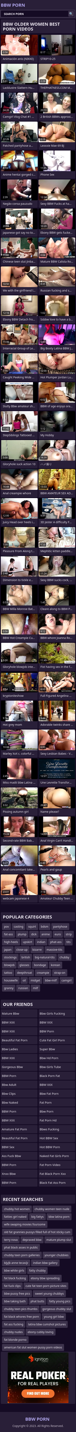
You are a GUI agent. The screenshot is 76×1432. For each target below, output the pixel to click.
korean (55, 965)
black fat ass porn (53, 1183)
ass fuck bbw (11, 1156)
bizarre (37, 949)
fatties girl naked (15, 1217)
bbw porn (47, 1111)
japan (8, 949)
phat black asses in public (21, 1247)
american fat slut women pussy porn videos (33, 1347)
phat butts (37, 1301)
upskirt (27, 942)
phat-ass (56, 942)
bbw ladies (10, 1049)
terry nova (11, 1240)
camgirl (67, 980)
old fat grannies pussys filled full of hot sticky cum (37, 1232)
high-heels (11, 942)
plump (22, 934)
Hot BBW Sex (49, 1138)
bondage (40, 965)
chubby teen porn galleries (22, 1255)
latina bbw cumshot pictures (47, 1324)
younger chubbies (57, 1255)
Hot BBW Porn (50, 1147)
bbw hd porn (49, 1058)
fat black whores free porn (21, 1317)
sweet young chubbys (49, 1293)
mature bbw (10, 1013)
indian (41, 942)
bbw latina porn (59, 1217)
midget (35, 980)
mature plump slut (58, 1240)
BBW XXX (8, 1022)
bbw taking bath (15, 1301)
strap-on (59, 973)
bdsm (44, 926)
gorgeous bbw (12, 1067)
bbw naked (10, 1102)
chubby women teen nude (52, 1209)
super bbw (47, 1049)
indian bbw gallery (45, 1263)
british (25, 957)
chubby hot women (17, 1209)
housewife (11, 980)
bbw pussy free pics (17, 1293)
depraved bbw (32, 1240)
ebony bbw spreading (45, 1278)
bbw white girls (14, 1270)
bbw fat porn (49, 1094)
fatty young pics (59, 1301)
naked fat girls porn (54, 1156)
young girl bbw (54, 1317)
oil (24, 980)
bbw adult (9, 1085)
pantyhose (60, 926)
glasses (24, 965)
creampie (43, 973)
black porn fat (50, 1076)
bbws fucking (49, 1129)
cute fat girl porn (52, 1040)
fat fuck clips (12, 1286)
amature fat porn (14, 1129)
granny (8, 988)
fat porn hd (48, 1120)
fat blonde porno (15, 1340)
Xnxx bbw (9, 1174)
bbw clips (9, 1094)
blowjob (9, 965)
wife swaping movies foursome (24, 1224)
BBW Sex (8, 1147)
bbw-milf (51, 980)
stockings (10, 957)
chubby (64, 957)
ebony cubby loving (40, 1332)
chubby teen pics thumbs (20, 1309)
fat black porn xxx (53, 1174)
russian (23, 988)
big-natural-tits (45, 957)
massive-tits (54, 949)
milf (35, 988)
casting (18, 926)
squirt (32, 926)
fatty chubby (37, 1270)
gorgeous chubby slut (56, 1309)
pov (6, 926)
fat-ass (8, 934)
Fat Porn (46, 1102)
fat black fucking (15, 1278)
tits (68, 942)
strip (69, 934)
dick (33, 934)
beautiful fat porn (15, 1040)
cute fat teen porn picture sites (46, 1286)
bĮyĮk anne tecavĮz (16, 1263)
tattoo (8, 973)
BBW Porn (9, 1076)
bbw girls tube (50, 1067)
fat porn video (50, 1165)
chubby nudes (13, 1332)
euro (58, 934)
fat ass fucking (13, 1324)
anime (46, 934)
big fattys (37, 1217)
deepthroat (24, 973)
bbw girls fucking (52, 1013)
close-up (22, 949)
